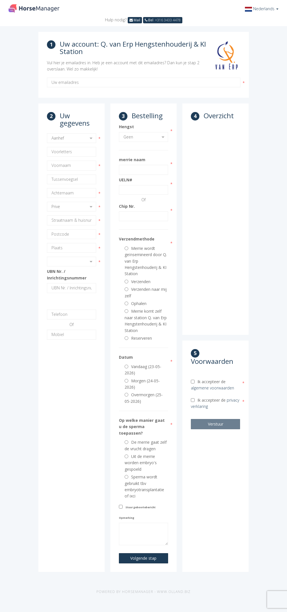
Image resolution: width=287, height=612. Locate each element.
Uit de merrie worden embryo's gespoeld (141, 463)
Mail (134, 20)
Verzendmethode (136, 239)
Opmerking (126, 518)
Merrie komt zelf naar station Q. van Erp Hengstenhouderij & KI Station (146, 320)
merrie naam (132, 159)
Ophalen (135, 303)
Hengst (126, 126)
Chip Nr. (127, 206)
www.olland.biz (174, 591)
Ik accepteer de (212, 385)
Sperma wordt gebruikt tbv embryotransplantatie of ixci (144, 486)
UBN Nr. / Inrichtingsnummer (66, 274)
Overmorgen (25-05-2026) (144, 398)
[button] (261, 8)
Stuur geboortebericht (140, 507)
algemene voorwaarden (212, 388)
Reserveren (138, 338)
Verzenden (137, 281)
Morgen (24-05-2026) (142, 384)
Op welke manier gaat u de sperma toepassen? (142, 427)
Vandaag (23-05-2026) (143, 370)
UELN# (125, 179)
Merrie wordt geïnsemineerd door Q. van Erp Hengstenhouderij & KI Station (146, 261)
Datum (126, 357)
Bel (163, 20)
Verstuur (215, 424)
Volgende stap (143, 558)
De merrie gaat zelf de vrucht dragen (146, 445)
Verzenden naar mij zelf (146, 292)
